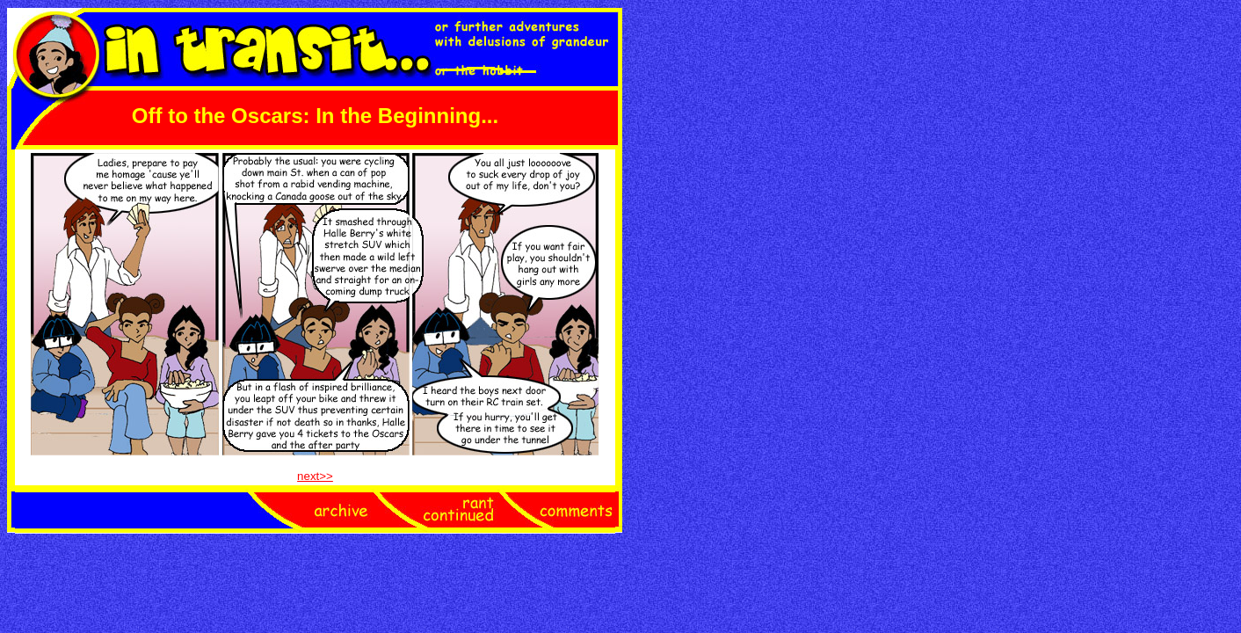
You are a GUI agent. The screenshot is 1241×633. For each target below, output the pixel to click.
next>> (315, 476)
